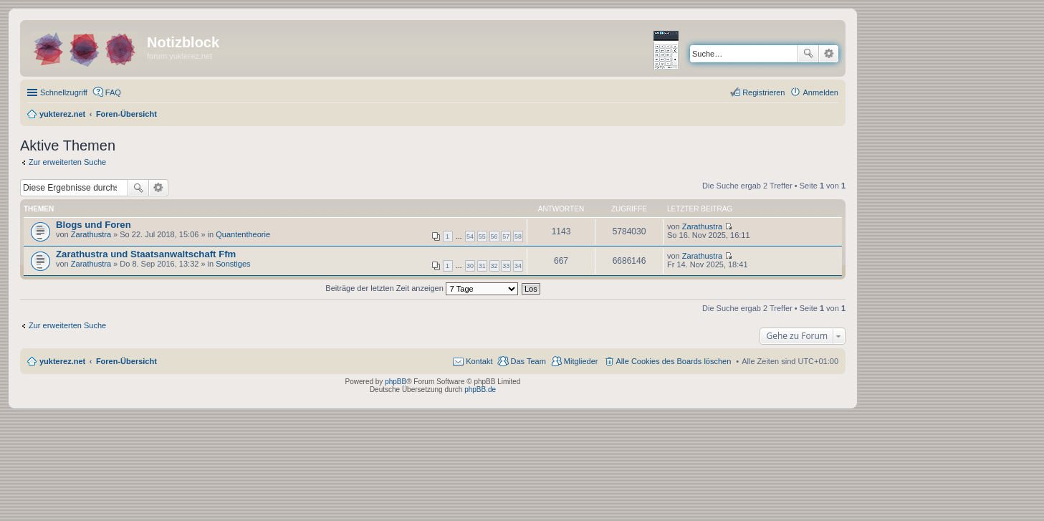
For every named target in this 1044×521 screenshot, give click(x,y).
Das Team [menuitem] (527, 361)
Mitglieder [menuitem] (581, 361)
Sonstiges (233, 263)
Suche (808, 53)
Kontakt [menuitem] (479, 361)
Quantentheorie (243, 234)
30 (470, 265)
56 (494, 236)
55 (482, 236)
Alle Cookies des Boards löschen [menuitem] (674, 361)
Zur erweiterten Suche (67, 162)
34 (518, 265)
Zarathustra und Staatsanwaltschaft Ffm (146, 254)
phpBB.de (480, 389)
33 (505, 265)
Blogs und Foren (93, 224)
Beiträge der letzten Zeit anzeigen (421, 288)
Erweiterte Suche (828, 53)
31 (482, 265)
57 (505, 236)
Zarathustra (91, 234)
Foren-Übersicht (126, 361)
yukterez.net (62, 361)
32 (494, 265)
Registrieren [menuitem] (763, 92)
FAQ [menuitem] (113, 92)
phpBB (395, 382)
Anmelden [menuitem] (820, 92)
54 (470, 236)
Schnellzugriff (63, 92)
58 (518, 236)
